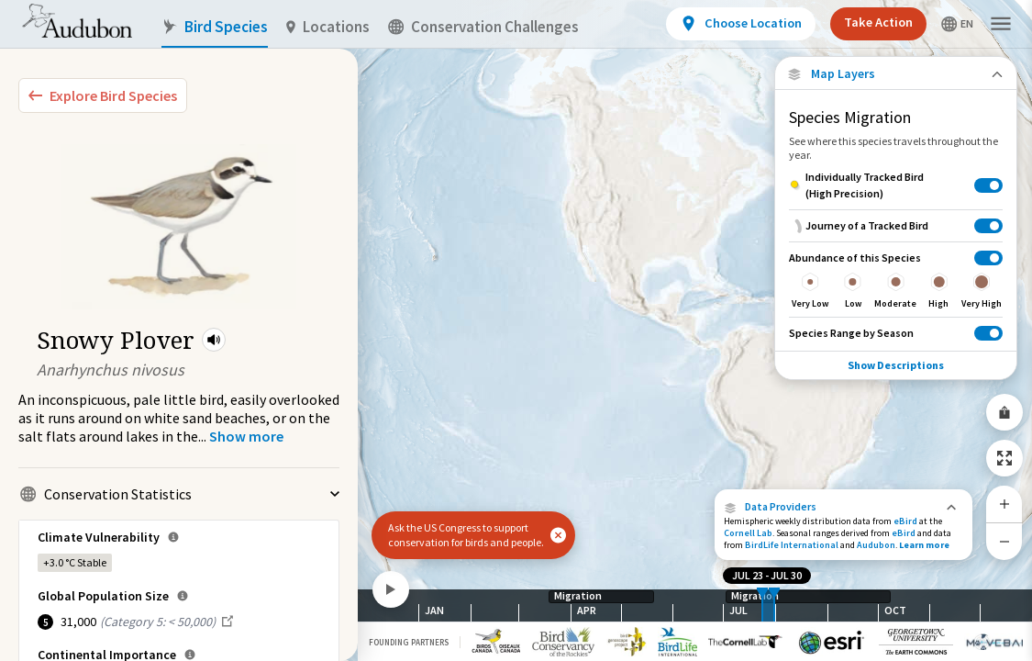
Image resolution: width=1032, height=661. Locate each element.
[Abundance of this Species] (896, 279)
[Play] (390, 589)
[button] (214, 340)
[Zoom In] (1004, 504)
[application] (516, 330)
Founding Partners (409, 642)
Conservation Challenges (483, 27)
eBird (905, 521)
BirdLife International (791, 545)
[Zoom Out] (1004, 541)
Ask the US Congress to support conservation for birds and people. (466, 535)
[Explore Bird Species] (102, 95)
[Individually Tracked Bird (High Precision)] (896, 185)
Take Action (878, 22)
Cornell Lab (748, 533)
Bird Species (214, 27)
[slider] (762, 605)
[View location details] (741, 23)
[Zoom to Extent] (1004, 458)
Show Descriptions (896, 365)
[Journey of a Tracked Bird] (896, 225)
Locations (328, 27)
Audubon (876, 545)
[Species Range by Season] (896, 333)
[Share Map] (1004, 412)
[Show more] (246, 436)
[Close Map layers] (895, 74)
